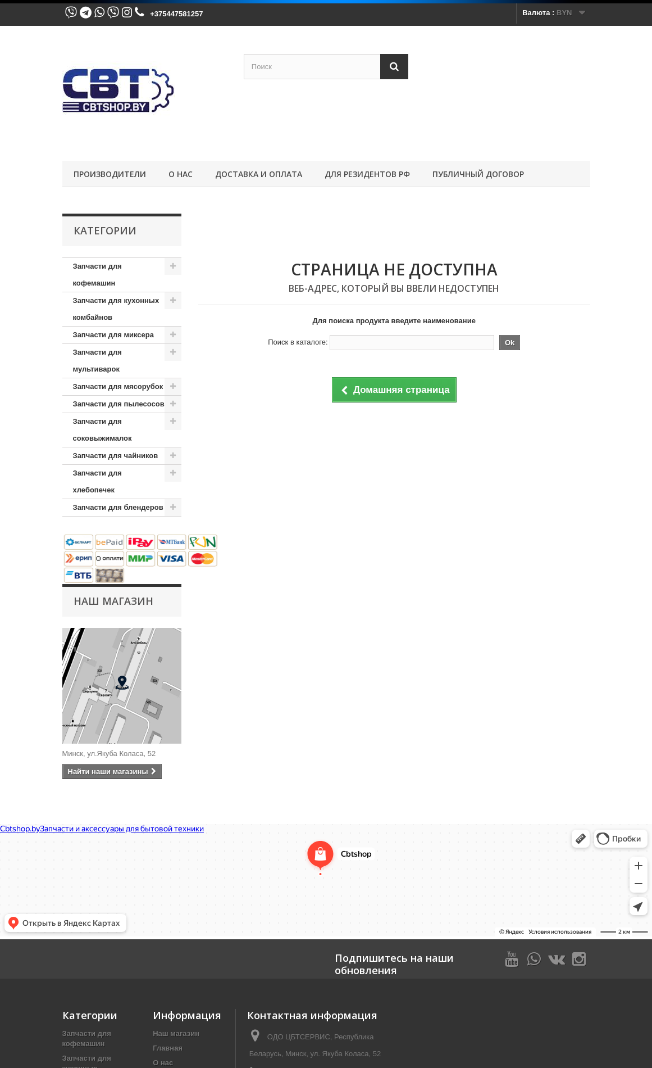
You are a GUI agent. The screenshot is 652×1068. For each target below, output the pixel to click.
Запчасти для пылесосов (119, 404)
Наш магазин (113, 601)
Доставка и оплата (258, 174)
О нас (180, 174)
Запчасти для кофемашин (97, 274)
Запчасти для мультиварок (97, 360)
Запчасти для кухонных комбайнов (116, 309)
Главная (168, 1048)
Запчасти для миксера (113, 335)
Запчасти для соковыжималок (102, 429)
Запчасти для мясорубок (118, 386)
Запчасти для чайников (115, 455)
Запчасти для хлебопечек (97, 481)
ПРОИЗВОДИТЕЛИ (110, 174)
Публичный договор (478, 174)
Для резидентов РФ (367, 174)
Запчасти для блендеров (118, 507)
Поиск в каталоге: (297, 342)
